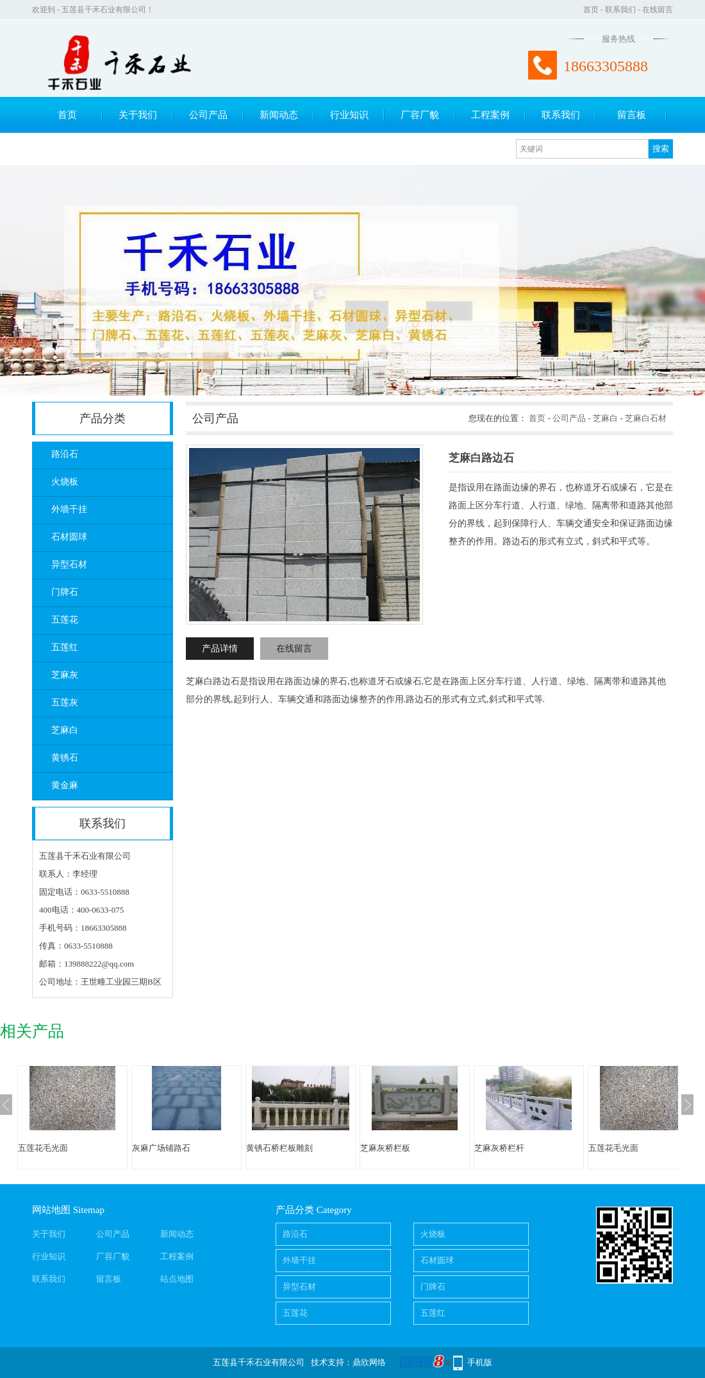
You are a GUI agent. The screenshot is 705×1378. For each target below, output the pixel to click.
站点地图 (177, 1279)
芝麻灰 (64, 675)
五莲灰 (64, 702)
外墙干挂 (69, 509)
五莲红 (64, 647)
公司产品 (208, 115)
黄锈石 (64, 757)
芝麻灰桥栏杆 (499, 1148)
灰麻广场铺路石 (161, 1148)
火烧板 (64, 482)
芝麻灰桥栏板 (385, 1148)
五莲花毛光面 (43, 1148)
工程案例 (490, 115)
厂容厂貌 (420, 115)
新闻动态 (279, 115)
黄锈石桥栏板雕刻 (279, 1148)
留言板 (631, 115)
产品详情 (220, 648)
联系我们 (620, 9)
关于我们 (138, 115)
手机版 (479, 1362)
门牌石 (64, 592)
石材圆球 (69, 537)
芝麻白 (64, 730)
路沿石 (64, 454)
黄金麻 (64, 785)
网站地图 (51, 1210)
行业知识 (349, 115)
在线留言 (657, 9)
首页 (591, 9)
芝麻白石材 (646, 418)
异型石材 (69, 564)
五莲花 (64, 619)
